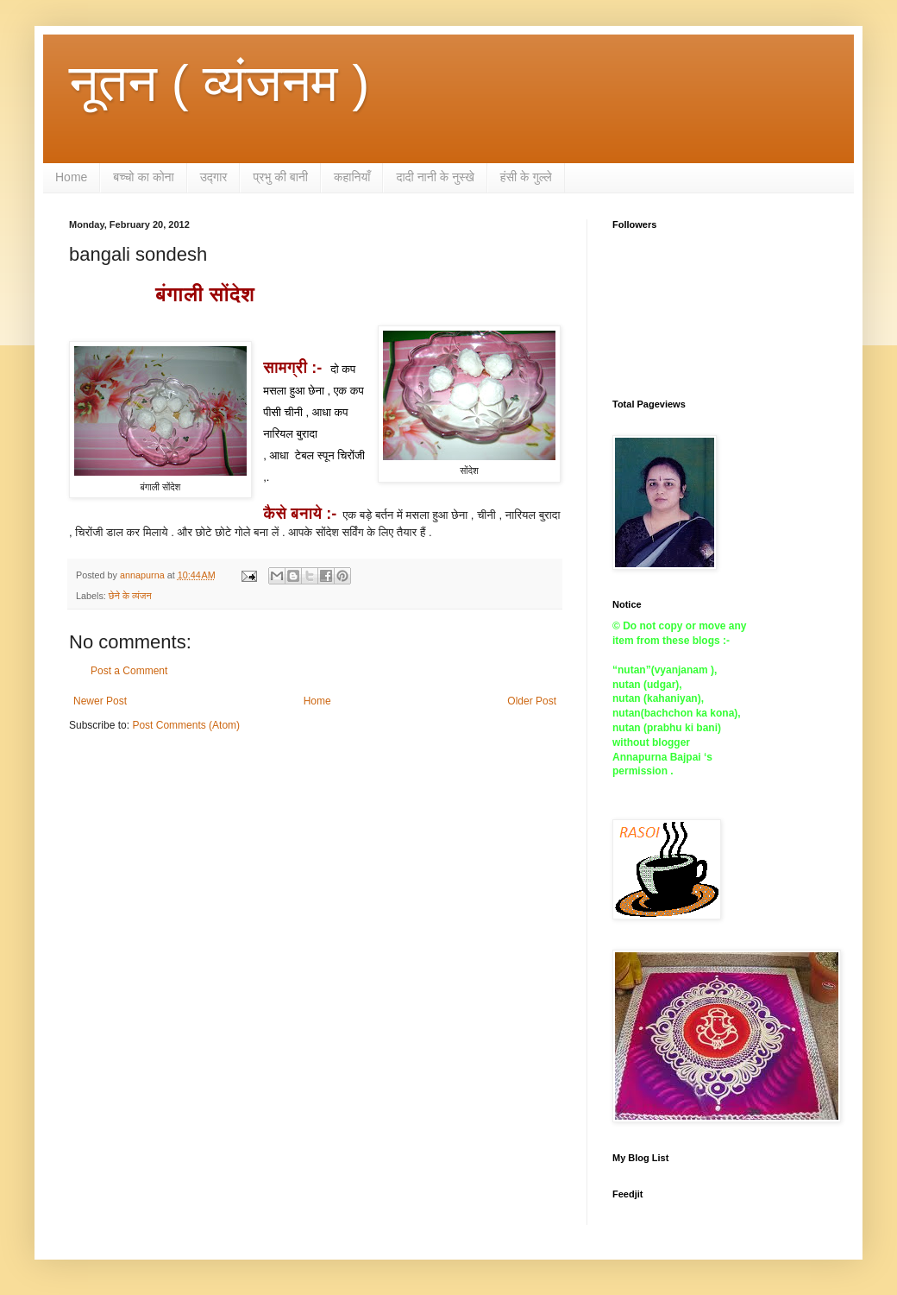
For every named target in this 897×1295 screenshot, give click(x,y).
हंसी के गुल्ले (526, 177)
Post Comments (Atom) (186, 725)
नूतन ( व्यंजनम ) (219, 83)
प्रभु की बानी (280, 177)
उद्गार (214, 177)
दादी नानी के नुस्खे (435, 177)
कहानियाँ (352, 177)
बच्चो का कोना (143, 177)
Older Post (531, 701)
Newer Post (100, 701)
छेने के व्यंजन (130, 596)
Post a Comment (129, 671)
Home (71, 177)
